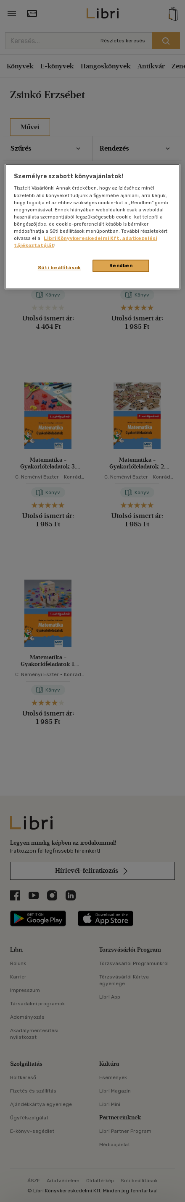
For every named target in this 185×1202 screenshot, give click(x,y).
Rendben (121, 265)
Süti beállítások (59, 268)
